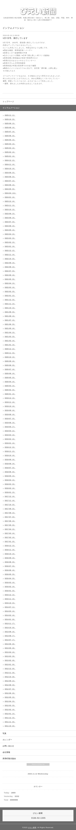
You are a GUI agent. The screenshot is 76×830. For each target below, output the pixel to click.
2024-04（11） (10, 193)
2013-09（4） (10, 632)
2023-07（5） (10, 222)
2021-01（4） (10, 345)
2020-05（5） (10, 377)
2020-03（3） (10, 386)
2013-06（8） (10, 644)
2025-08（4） (10, 127)
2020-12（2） (10, 349)
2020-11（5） (10, 353)
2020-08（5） (10, 365)
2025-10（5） (10, 119)
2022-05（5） (10, 279)
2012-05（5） (10, 697)
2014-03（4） (10, 611)
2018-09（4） (10, 459)
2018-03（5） (10, 484)
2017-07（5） (10, 517)
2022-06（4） (10, 275)
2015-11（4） (10, 599)
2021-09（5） (10, 312)
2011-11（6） (10, 722)
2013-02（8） (10, 660)
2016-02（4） (10, 587)
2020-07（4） (10, 369)
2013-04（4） (10, 652)
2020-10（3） (10, 357)
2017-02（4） (10, 537)
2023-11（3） (10, 205)
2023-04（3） (10, 234)
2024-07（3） (10, 181)
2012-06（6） (10, 693)
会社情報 (6, 752)
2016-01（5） (10, 591)
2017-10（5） (10, 505)
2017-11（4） (10, 500)
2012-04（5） (10, 701)
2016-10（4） (10, 554)
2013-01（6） (10, 664)
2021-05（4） (10, 328)
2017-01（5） (10, 541)
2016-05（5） (10, 574)
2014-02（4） (10, 615)
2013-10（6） (10, 628)
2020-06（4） (10, 373)
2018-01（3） (10, 492)
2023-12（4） (10, 201)
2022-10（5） (10, 259)
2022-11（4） (10, 255)
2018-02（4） (10, 488)
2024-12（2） (10, 160)
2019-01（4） (10, 443)
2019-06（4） (10, 423)
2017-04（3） (10, 529)
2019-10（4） (10, 406)
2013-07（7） (10, 640)
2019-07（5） (10, 418)
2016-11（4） (10, 550)
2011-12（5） (10, 718)
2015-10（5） (10, 603)
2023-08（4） (10, 218)
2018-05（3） (10, 476)
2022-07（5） (10, 271)
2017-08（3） (10, 513)
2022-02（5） (10, 291)
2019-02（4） (10, 439)
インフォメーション (11, 108)
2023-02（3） (10, 242)
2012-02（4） (10, 709)
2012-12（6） (10, 669)
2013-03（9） (10, 656)
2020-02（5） (10, 390)
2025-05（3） (10, 140)
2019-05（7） (10, 427)
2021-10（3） (10, 308)
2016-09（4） (10, 558)
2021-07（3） (10, 320)
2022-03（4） (10, 287)
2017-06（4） (10, 521)
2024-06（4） (10, 185)
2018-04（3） (10, 480)
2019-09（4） (10, 410)
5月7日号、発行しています (15, 38)
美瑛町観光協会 (9, 759)
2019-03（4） (10, 435)
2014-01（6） (10, 619)
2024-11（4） (10, 164)
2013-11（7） (10, 623)
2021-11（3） (10, 304)
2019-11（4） (10, 402)
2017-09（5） (10, 509)
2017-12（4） (10, 496)
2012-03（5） (10, 705)
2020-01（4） (10, 394)
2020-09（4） (10, 361)
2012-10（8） (10, 677)
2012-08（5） (10, 685)
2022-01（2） (10, 296)
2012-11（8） (10, 673)
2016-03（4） (10, 582)
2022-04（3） (10, 283)
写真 (4, 733)
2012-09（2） (10, 681)
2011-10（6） (10, 726)
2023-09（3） (10, 214)
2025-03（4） (10, 148)
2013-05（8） (10, 648)
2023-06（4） (10, 226)
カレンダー (7, 740)
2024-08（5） (10, 177)
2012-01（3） (10, 714)
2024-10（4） (10, 168)
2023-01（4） (10, 246)
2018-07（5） (10, 468)
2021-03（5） (10, 337)
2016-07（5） (10, 566)
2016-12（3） (10, 546)
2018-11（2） (10, 451)
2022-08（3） (10, 267)
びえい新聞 (32, 827)
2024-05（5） (10, 189)
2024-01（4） (10, 197)
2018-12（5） (10, 447)
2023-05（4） (10, 230)
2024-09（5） (10, 173)
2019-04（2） (10, 431)
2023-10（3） (10, 209)
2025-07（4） (10, 132)
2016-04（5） (10, 578)
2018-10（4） (10, 455)
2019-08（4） (10, 414)
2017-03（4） (10, 533)
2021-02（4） (10, 341)
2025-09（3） (10, 123)
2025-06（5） (10, 136)
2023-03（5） (10, 238)
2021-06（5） (10, 324)
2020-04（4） (10, 382)
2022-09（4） (10, 263)
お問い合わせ (8, 746)
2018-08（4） (10, 464)
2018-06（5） (10, 472)
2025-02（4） (10, 152)
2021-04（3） (10, 332)
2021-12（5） (10, 300)
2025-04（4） (10, 144)
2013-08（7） (10, 636)
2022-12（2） (10, 250)
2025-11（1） (10, 115)
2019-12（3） (10, 398)
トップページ (8, 102)
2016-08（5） (10, 562)
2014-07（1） (10, 607)
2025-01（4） (10, 156)
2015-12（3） (10, 595)
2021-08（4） (10, 316)
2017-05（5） (10, 525)
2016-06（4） (10, 570)
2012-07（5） (10, 689)
